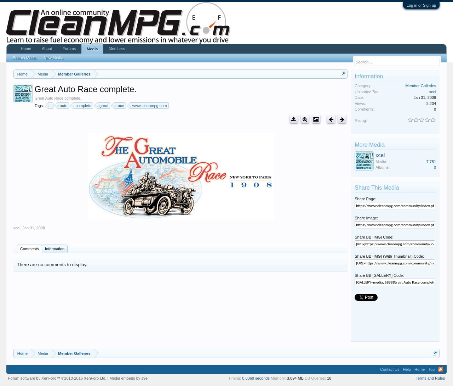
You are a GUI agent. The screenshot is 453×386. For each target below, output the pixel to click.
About (47, 48)
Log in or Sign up (421, 5)
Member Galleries (420, 86)
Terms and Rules (430, 378)
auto (62, 105)
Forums (69, 48)
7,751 (431, 162)
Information (54, 249)
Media (92, 49)
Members (117, 48)
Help (407, 369)
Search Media (25, 58)
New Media (53, 58)
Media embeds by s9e (129, 378)
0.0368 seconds (256, 378)
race (119, 105)
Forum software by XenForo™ (57, 378)
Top (431, 369)
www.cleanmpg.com (148, 105)
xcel (17, 228)
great (102, 105)
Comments (29, 249)
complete (82, 105)
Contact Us (389, 369)
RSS (440, 369)
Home (26, 48)
